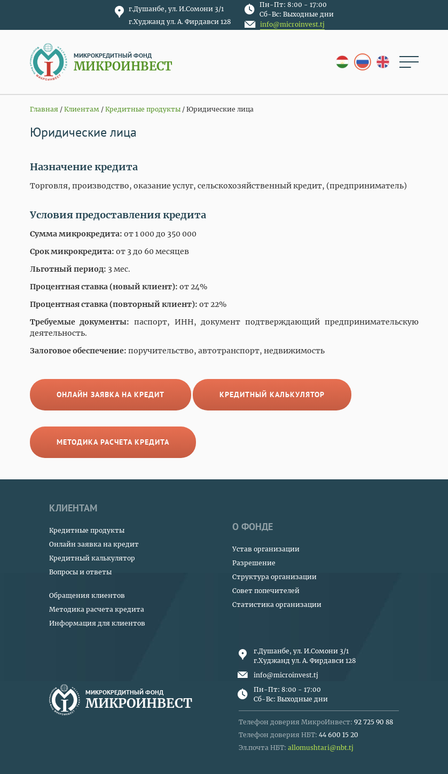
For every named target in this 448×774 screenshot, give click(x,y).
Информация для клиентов (97, 623)
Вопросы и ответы (80, 572)
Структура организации (274, 577)
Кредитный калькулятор (272, 394)
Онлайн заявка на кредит (110, 394)
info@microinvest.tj (292, 24)
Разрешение (254, 563)
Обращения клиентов (87, 595)
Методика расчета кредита (113, 442)
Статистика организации (276, 605)
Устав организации (266, 549)
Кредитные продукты (86, 530)
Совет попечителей (266, 591)
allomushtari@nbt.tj (320, 748)
